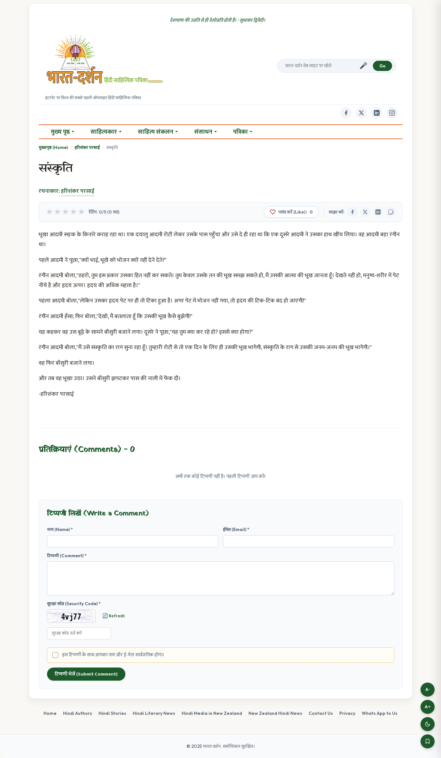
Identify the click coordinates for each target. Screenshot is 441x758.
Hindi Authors (77, 713)
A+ (428, 707)
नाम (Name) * (60, 529)
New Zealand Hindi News (275, 713)
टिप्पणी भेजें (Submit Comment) (86, 674)
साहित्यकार (106, 132)
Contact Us (321, 713)
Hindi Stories (112, 713)
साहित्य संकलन (158, 132)
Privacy (347, 713)
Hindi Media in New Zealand (212, 713)
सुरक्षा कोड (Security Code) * (74, 603)
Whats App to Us (380, 713)
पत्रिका (242, 132)
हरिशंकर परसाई (87, 147)
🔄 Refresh (113, 616)
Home (50, 713)
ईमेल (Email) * (236, 529)
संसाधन (205, 132)
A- (427, 689)
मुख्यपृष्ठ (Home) (53, 147)
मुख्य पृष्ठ (62, 132)
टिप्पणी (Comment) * (67, 556)
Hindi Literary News (154, 713)
